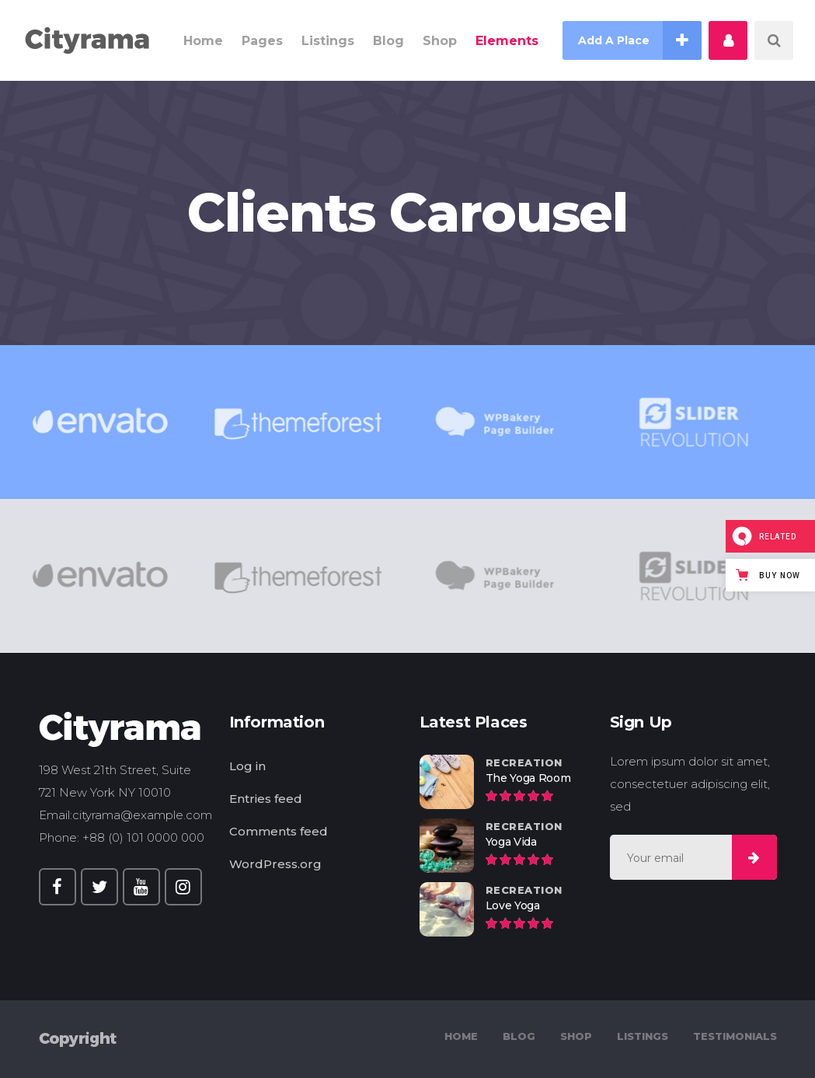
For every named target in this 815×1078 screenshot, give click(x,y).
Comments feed (278, 831)
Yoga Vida (511, 842)
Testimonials (735, 1036)
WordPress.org (275, 863)
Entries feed (265, 798)
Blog (519, 1036)
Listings (642, 1036)
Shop (576, 1036)
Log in (247, 766)
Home (461, 1036)
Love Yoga (513, 905)
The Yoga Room (528, 778)
